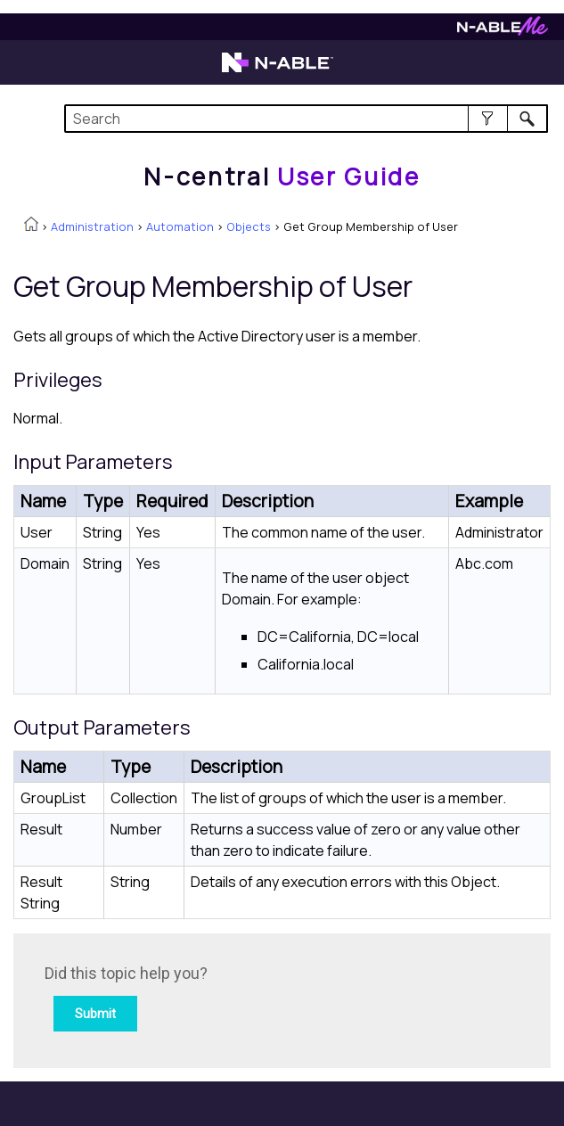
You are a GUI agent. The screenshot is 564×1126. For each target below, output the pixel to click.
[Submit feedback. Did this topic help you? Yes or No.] (285, 998)
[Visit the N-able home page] (277, 70)
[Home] (281, 176)
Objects (248, 226)
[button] (488, 118)
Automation (180, 226)
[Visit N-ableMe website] (502, 30)
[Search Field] (306, 118)
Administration (92, 226)
